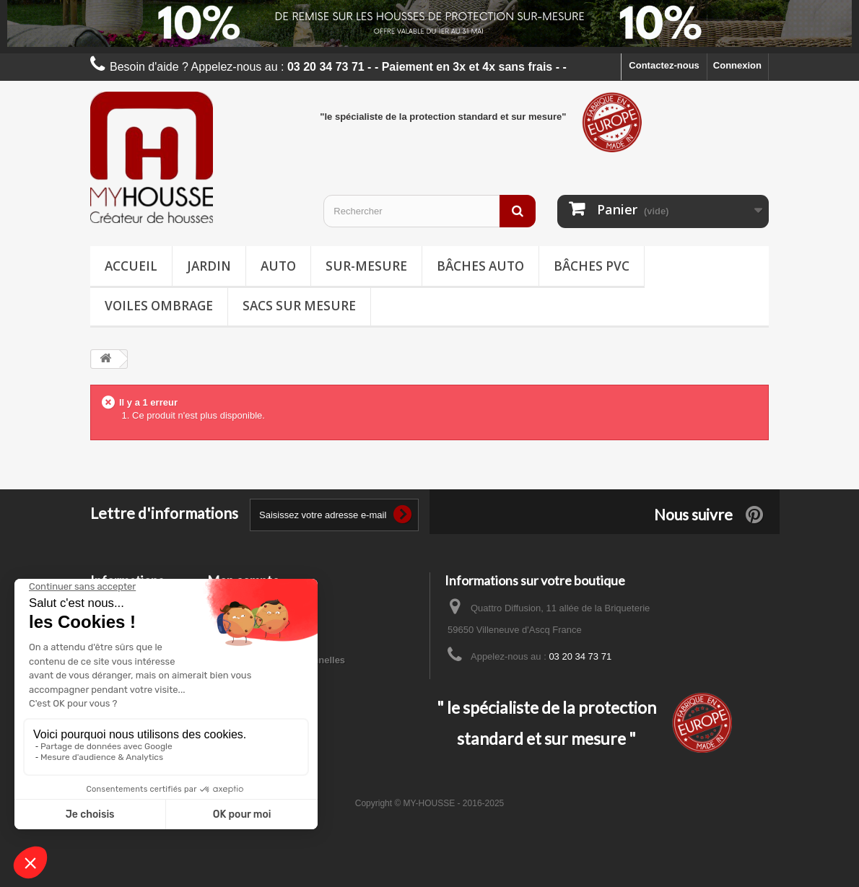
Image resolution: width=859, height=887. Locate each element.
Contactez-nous (664, 65)
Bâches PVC (591, 266)
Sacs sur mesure (299, 305)
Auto (278, 266)
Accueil (131, 266)
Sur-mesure (366, 266)
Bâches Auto (480, 266)
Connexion (737, 65)
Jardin (209, 266)
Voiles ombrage (159, 305)
